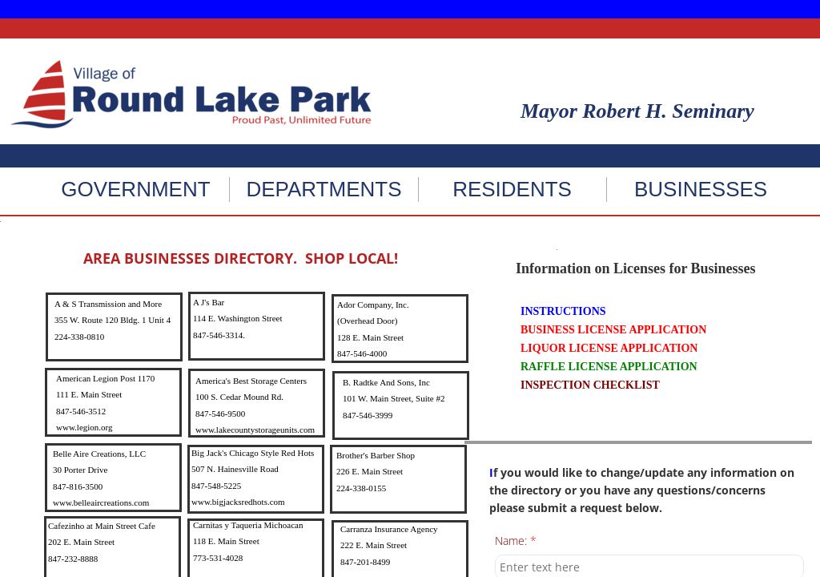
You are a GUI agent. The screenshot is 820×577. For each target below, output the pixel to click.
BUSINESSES (700, 189)
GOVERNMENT (135, 189)
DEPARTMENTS (323, 189)
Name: (516, 541)
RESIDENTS (512, 189)
